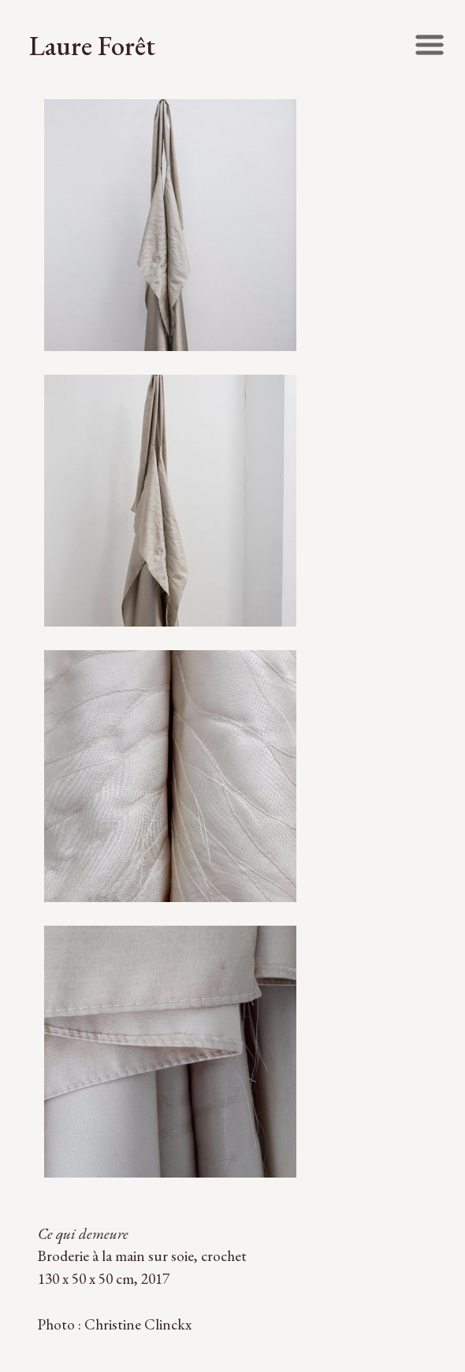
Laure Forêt (92, 45)
